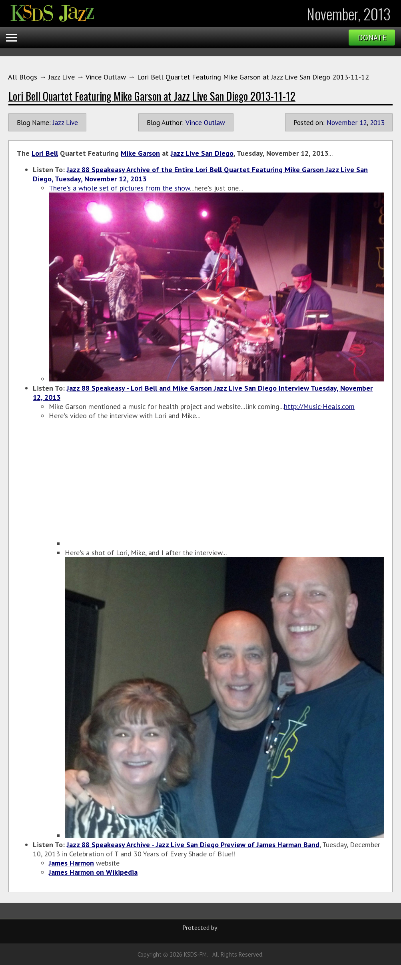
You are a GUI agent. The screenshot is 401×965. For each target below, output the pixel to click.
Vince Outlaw (106, 76)
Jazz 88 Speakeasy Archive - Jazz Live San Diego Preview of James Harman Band (193, 844)
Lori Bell (45, 153)
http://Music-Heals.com (319, 406)
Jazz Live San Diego (202, 153)
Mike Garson (140, 153)
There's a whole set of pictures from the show (119, 188)
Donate (372, 37)
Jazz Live (61, 76)
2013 (377, 122)
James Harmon (71, 863)
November (342, 122)
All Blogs (22, 76)
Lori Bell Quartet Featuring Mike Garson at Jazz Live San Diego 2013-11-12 (253, 76)
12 (363, 122)
